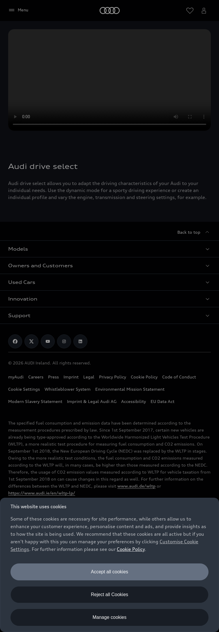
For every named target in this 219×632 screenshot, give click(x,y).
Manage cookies (110, 617)
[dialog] (109, 565)
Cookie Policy (131, 549)
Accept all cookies (109, 571)
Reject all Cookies (109, 594)
